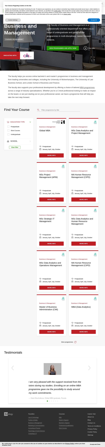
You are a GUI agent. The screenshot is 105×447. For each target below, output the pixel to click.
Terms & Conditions (94, 426)
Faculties (31, 414)
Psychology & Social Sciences (36, 431)
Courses (62, 414)
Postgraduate (15, 126)
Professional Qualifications (66, 425)
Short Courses (15, 130)
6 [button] (57, 401)
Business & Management (35, 423)
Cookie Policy (92, 432)
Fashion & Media (33, 420)
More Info (51, 155)
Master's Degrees (64, 420)
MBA (60, 417)
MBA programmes (87, 87)
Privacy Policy (92, 429)
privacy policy (67, 14)
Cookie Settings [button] (13, 20)
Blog (89, 420)
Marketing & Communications (36, 425)
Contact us (91, 423)
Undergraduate (15, 134)
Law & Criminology (33, 417)
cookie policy (57, 11)
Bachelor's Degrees (64, 423)
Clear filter (14, 147)
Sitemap (90, 435)
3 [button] (51, 401)
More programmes (67, 342)
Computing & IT (32, 433)
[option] (52, 379)
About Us (91, 417)
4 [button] (53, 401)
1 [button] (47, 401)
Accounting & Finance (34, 428)
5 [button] (55, 401)
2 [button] (49, 401)
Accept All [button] (94, 20)
